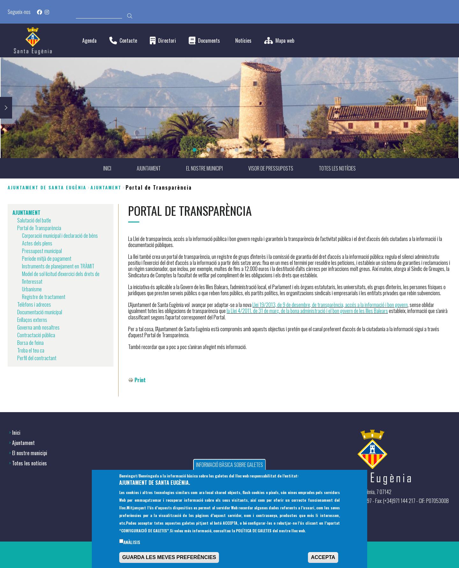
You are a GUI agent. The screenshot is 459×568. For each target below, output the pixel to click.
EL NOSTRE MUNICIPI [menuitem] (204, 168)
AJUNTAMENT (106, 187)
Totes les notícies (29, 463)
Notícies (243, 40)
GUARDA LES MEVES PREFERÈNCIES (169, 559)
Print (140, 380)
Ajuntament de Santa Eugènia (47, 187)
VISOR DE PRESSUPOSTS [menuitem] (270, 168)
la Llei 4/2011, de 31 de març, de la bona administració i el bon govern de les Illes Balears (307, 311)
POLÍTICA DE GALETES (254, 532)
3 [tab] (222, 150)
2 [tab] (208, 150)
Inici (16, 432)
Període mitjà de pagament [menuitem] (46, 258)
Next (6, 108)
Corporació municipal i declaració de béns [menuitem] (60, 235)
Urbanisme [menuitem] (32, 289)
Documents (209, 40)
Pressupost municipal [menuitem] (42, 251)
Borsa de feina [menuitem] (30, 342)
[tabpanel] (229, 107)
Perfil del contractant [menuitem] (36, 358)
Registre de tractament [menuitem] (43, 297)
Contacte (128, 40)
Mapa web (284, 40)
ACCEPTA (323, 559)
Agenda (89, 40)
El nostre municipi (29, 453)
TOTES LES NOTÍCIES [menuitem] (337, 168)
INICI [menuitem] (107, 168)
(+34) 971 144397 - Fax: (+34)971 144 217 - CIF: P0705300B (394, 501)
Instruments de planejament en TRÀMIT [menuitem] (58, 266)
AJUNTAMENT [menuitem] (149, 168)
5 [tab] (250, 150)
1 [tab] (194, 150)
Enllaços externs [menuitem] (32, 320)
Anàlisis (131, 544)
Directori (167, 40)
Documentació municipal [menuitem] (39, 312)
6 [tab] (264, 150)
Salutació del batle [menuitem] (34, 220)
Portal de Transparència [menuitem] (39, 228)
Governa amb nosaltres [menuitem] (38, 327)
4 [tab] (236, 150)
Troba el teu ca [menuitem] (30, 350)
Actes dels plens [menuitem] (37, 243)
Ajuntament (23, 443)
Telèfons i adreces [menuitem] (34, 304)
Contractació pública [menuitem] (36, 335)
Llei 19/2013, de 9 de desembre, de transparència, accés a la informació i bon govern (330, 305)
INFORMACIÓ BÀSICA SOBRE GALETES (229, 466)
